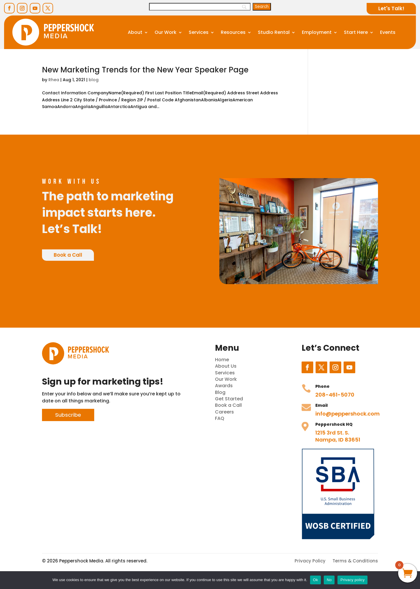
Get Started (229, 398)
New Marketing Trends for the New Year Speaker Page (145, 70)
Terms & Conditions (355, 561)
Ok (315, 580)
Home (222, 359)
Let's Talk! (391, 8)
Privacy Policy (310, 561)
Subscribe (68, 414)
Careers (224, 412)
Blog (220, 392)
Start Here (356, 32)
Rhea (53, 80)
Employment (317, 32)
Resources (233, 32)
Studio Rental (274, 32)
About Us (226, 366)
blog (94, 80)
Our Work (165, 32)
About (135, 32)
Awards (224, 385)
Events (388, 32)
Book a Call (68, 254)
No (329, 580)
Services (199, 32)
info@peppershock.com (347, 413)
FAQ (219, 418)
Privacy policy (352, 580)
